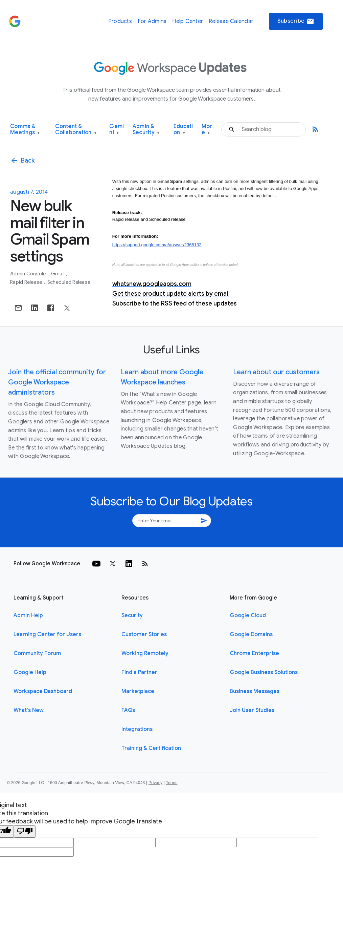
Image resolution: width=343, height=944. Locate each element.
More (207, 129)
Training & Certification (151, 748)
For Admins (152, 21)
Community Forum (37, 653)
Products (120, 21)
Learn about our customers (276, 372)
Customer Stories (144, 634)
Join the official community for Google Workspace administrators (57, 382)
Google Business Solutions (264, 672)
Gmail (58, 274)
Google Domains (251, 634)
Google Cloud (248, 615)
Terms (171, 782)
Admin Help (28, 615)
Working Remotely (144, 653)
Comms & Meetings (25, 129)
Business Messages (254, 691)
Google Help (30, 672)
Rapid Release (26, 282)
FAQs (128, 710)
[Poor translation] (25, 831)
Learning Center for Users (47, 634)
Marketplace (137, 691)
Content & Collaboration (75, 129)
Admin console (28, 274)
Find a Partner (139, 672)
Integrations (137, 729)
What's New (29, 710)
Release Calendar (231, 21)
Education (183, 129)
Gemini (116, 129)
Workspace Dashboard (43, 691)
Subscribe (295, 21)
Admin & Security (146, 129)
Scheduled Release (68, 282)
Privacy (155, 782)
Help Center (187, 21)
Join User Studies (252, 710)
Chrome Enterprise (254, 653)
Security (132, 615)
